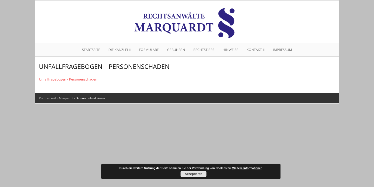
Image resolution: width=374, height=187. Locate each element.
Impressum (282, 49)
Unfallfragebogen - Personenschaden (68, 79)
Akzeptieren (193, 174)
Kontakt (254, 49)
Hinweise (230, 49)
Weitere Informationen (247, 168)
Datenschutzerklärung (90, 98)
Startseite (91, 49)
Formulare (149, 49)
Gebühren (176, 49)
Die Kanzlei (118, 49)
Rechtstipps (203, 49)
